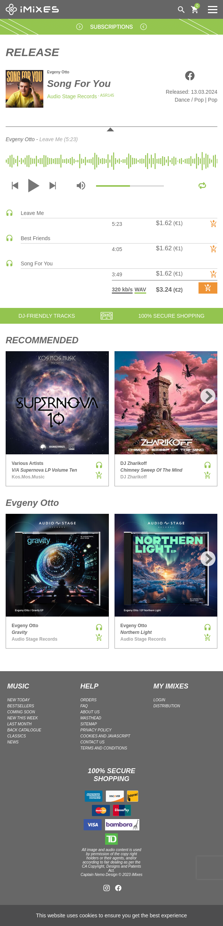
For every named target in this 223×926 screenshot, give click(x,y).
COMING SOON (21, 712)
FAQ (84, 706)
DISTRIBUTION (166, 706)
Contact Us (92, 742)
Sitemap (88, 724)
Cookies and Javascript (105, 736)
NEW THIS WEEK (22, 718)
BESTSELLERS (20, 706)
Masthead (90, 718)
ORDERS (88, 700)
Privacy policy (96, 730)
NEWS (12, 742)
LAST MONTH (19, 724)
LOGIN (159, 700)
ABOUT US (89, 712)
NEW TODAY (18, 700)
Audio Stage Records (72, 96)
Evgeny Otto (58, 72)
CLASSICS (16, 736)
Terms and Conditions (103, 748)
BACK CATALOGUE (24, 730)
